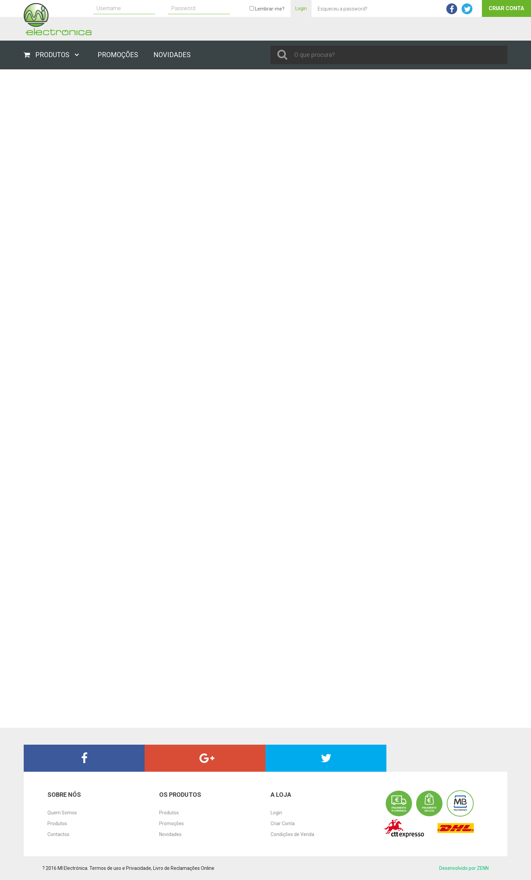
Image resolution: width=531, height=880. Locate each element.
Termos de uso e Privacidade (120, 868)
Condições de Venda (292, 834)
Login (301, 8)
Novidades (170, 834)
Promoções (171, 823)
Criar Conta (506, 8)
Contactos (58, 834)
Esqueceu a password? (342, 9)
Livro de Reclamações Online (183, 868)
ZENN (483, 868)
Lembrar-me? (267, 9)
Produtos (57, 823)
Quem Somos (62, 812)
